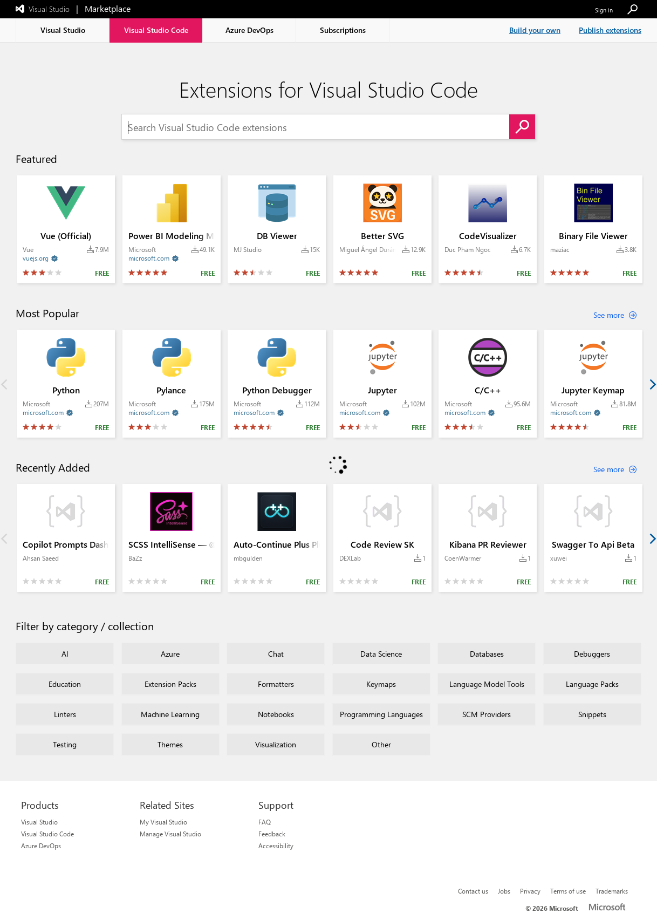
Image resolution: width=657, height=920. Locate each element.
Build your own (534, 30)
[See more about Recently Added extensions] (615, 469)
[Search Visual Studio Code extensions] (315, 127)
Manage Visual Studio (170, 833)
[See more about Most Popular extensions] (615, 315)
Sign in (604, 10)
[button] (632, 10)
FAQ (264, 821)
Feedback (271, 833)
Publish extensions (610, 30)
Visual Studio (39, 821)
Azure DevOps (41, 845)
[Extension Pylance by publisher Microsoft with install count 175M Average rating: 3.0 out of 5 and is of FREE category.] (171, 384)
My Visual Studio (163, 821)
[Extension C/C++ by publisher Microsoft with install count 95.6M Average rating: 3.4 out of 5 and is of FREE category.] (488, 384)
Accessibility (275, 845)
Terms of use (568, 891)
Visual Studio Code (47, 833)
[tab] (62, 30)
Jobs (504, 891)
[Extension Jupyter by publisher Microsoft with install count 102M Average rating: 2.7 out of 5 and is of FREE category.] (382, 384)
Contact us (473, 891)
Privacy (530, 891)
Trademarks (612, 891)
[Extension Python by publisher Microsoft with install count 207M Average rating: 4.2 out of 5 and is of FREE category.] (66, 384)
